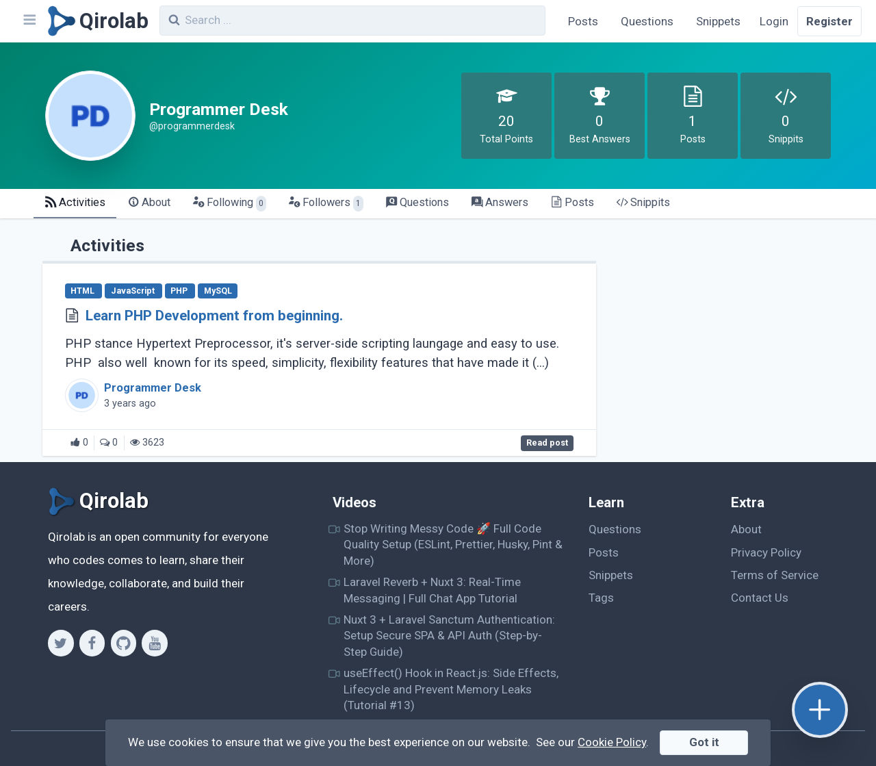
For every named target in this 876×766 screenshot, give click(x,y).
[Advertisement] (729, 326)
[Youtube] (154, 643)
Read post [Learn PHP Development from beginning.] (547, 443)
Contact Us (759, 597)
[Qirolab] (95, 21)
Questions (647, 21)
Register (829, 21)
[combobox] (352, 20)
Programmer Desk (152, 387)
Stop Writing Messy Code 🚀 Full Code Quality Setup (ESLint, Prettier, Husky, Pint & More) (453, 544)
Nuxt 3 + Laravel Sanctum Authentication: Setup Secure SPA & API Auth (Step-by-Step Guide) (449, 636)
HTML (83, 291)
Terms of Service (775, 575)
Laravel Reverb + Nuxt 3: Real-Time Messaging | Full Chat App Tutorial (432, 589)
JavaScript (134, 291)
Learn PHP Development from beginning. (214, 315)
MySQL (218, 291)
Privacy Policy (766, 552)
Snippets (718, 21)
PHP (180, 291)
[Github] (123, 643)
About (746, 529)
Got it (704, 742)
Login (774, 21)
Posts (583, 21)
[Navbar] (28, 21)
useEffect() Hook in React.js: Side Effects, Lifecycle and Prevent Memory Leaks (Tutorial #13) (451, 689)
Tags (601, 597)
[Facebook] (92, 643)
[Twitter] (60, 643)
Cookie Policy (612, 742)
